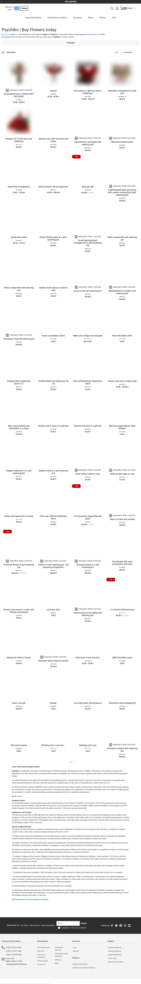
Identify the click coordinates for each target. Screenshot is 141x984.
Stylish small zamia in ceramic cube (53, 288)
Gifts (114, 17)
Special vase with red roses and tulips (53, 140)
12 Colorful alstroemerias (122, 609)
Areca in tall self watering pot (88, 291)
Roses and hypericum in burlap (18, 516)
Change (24, 8)
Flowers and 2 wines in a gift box (53, 426)
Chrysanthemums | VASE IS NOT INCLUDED (19, 95)
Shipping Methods (115, 955)
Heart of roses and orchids (122, 519)
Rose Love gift (19, 703)
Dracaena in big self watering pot (18, 339)
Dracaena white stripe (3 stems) (53, 660)
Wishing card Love (87, 745)
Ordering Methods (114, 951)
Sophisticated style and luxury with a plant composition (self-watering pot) (122, 192)
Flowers (102, 17)
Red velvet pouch (19, 745)
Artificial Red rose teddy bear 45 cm (53, 382)
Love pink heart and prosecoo (88, 703)
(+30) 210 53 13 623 (13, 947)
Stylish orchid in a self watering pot (53, 471)
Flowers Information (80, 964)
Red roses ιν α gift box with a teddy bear (87, 92)
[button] (74, 762)
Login (75, 947)
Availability (127, 52)
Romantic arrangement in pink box (122, 92)
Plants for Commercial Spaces (84, 968)
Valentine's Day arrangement (122, 703)
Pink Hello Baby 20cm (122, 335)
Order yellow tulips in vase (87, 474)
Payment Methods (115, 947)
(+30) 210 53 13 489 (13, 951)
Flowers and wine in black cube (122, 381)
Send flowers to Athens (57, 17)
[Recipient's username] (68, 923)
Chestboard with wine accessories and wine (122, 562)
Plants (90, 17)
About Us (40, 951)
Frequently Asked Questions (61, 955)
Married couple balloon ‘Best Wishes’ (122, 427)
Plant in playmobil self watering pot (122, 238)
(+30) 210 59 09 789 (13, 955)
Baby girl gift (88, 186)
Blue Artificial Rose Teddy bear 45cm (87, 382)
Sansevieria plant (19, 237)
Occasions (77, 17)
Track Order (112, 958)
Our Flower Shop (43, 947)
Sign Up (75, 951)
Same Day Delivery (33, 17)
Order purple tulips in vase (122, 474)
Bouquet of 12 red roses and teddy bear (19, 140)
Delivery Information (115, 962)
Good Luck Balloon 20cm (53, 335)
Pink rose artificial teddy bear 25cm (53, 517)
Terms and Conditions (41, 956)
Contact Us (41, 964)
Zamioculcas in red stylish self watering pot (88, 614)
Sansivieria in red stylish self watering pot (87, 143)
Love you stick (53, 609)
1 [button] (66, 762)
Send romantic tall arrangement (53, 186)
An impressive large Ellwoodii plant (88, 517)
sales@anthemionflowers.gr (16, 964)
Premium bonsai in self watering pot (19, 565)
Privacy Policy (42, 961)
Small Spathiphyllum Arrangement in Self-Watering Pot (88, 243)
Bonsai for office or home (19, 657)
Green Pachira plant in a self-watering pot (53, 238)
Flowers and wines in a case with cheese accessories (18, 610)
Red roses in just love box (88, 657)
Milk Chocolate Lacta (122, 657)
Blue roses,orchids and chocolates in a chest (18, 427)
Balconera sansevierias (122, 142)
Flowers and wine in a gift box (88, 426)
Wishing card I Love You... (53, 745)
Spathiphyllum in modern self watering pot (122, 292)
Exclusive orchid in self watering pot (122, 749)
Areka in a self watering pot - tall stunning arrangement (53, 565)
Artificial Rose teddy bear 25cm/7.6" (19, 382)
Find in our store (10, 34)
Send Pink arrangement (19, 186)
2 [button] (70, 762)
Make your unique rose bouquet (88, 335)
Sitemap (58, 960)
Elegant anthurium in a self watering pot (18, 471)
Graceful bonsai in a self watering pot (87, 565)
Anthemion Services (59, 948)
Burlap (53, 703)
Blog (56, 963)
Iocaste (53, 90)
